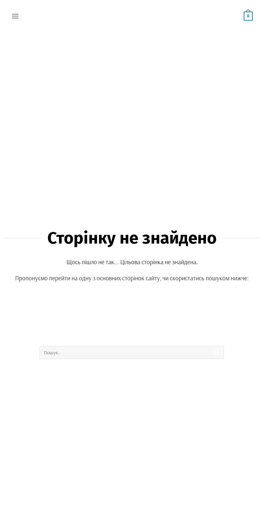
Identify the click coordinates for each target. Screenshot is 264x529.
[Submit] (216, 352)
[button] (15, 16)
